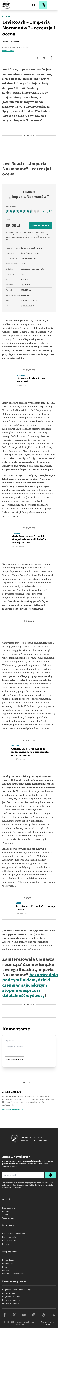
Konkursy (6, 1244)
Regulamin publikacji (10, 1293)
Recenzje (7, 16)
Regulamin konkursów (11, 1296)
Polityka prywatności (11, 1300)
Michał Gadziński (10, 41)
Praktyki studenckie (10, 1263)
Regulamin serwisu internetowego (16, 1289)
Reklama (6, 1267)
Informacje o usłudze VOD (13, 1303)
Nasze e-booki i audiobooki (13, 1233)
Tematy (5, 1214)
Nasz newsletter (9, 1240)
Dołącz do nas (8, 1260)
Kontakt (5, 1211)
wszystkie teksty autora (12, 1109)
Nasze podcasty (9, 1237)
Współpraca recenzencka (13, 1273)
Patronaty (6, 1270)
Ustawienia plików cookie (48, 1323)
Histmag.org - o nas (10, 1208)
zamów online (40, 225)
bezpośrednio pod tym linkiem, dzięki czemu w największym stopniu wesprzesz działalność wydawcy (30, 985)
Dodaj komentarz (14, 1059)
